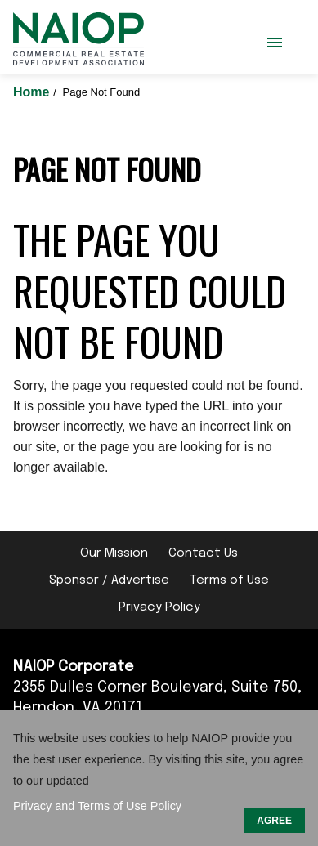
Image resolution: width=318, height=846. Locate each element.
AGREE (274, 820)
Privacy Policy (159, 607)
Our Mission (114, 553)
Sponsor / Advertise (109, 580)
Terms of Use (229, 580)
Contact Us (203, 553)
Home (33, 92)
